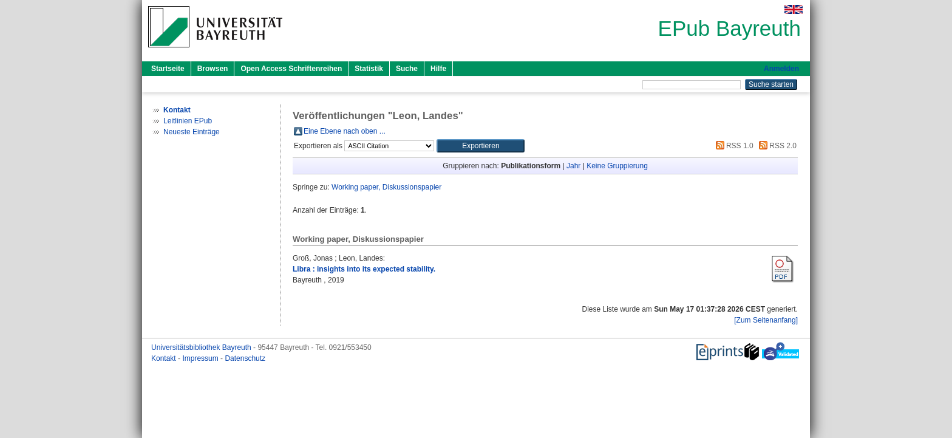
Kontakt (164, 358)
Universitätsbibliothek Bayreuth (202, 347)
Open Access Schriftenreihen (291, 68)
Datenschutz (245, 358)
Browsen (212, 68)
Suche (407, 68)
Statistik (369, 68)
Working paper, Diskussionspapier (386, 187)
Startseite (168, 68)
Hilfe (438, 68)
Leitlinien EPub (187, 121)
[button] (481, 145)
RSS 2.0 (776, 146)
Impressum (201, 358)
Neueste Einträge (191, 132)
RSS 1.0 (732, 146)
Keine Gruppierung (617, 166)
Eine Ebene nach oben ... (345, 131)
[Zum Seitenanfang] (766, 320)
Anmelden (781, 68)
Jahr (573, 166)
